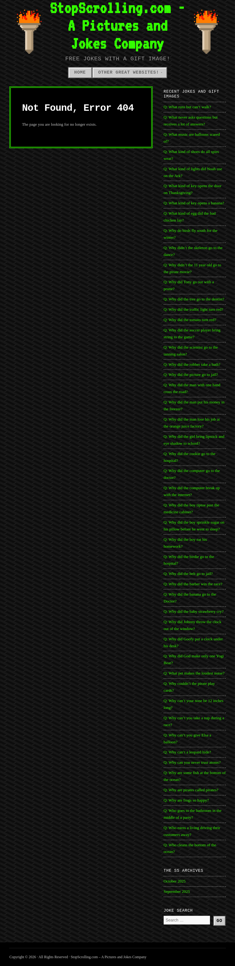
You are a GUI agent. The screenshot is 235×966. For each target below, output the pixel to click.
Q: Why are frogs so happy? (186, 800)
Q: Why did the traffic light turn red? (193, 309)
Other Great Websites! (128, 72)
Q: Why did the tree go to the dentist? (194, 299)
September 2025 (177, 891)
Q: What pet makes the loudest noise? (194, 673)
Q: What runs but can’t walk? (187, 107)
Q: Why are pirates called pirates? (191, 790)
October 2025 (175, 881)
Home (80, 72)
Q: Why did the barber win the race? (193, 584)
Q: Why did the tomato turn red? (190, 319)
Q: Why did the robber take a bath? (192, 364)
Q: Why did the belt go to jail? (188, 573)
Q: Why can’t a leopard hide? (187, 752)
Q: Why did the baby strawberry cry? (194, 611)
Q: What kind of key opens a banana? (194, 203)
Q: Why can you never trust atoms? (192, 762)
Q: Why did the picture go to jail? (191, 374)
